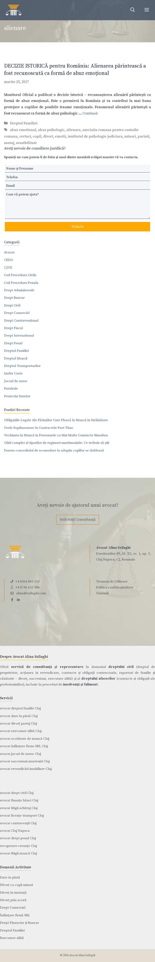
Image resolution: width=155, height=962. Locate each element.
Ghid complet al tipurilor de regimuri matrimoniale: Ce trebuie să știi (56, 443)
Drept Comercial (16, 313)
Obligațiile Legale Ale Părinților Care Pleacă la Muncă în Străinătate (56, 420)
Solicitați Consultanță (77, 519)
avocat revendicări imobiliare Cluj (26, 769)
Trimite (77, 226)
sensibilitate (26, 143)
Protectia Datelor (17, 396)
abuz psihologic (51, 130)
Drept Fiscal (13, 328)
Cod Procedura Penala (21, 283)
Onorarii (102, 593)
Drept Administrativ (19, 290)
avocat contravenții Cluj (18, 823)
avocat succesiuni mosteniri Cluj (25, 761)
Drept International (19, 335)
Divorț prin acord (13, 900)
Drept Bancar (14, 298)
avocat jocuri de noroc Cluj (20, 754)
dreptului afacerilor (98, 678)
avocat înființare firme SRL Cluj (24, 746)
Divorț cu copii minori (16, 885)
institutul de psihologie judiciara (95, 136)
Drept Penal (13, 343)
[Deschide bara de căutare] (133, 10)
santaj (9, 143)
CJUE (8, 267)
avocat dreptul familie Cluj (20, 708)
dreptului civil (121, 667)
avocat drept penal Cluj (18, 838)
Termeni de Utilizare (112, 581)
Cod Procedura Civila (20, 275)
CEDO (8, 260)
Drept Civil (12, 305)
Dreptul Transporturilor (22, 366)
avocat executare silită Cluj (21, 731)
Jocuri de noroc (16, 381)
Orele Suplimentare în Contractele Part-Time (38, 428)
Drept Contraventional (21, 320)
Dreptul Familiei (24, 123)
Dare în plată (10, 877)
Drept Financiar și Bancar (19, 923)
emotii (60, 136)
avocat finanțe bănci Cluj (19, 800)
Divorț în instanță (13, 892)
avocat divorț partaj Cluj (18, 723)
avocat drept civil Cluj (17, 793)
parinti (143, 136)
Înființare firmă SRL (15, 915)
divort (48, 136)
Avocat (9, 252)
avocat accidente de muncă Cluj (24, 738)
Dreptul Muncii (15, 358)
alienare (73, 130)
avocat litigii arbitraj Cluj (19, 808)
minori (130, 136)
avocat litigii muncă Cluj (18, 853)
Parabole (11, 388)
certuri (25, 136)
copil (37, 136)
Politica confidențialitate (114, 587)
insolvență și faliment (80, 684)
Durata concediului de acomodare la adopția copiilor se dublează (54, 450)
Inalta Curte (13, 373)
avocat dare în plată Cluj (19, 716)
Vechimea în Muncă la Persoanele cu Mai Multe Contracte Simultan (56, 435)
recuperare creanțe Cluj (18, 846)
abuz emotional (23, 130)
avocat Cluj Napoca (15, 831)
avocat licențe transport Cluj (22, 815)
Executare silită (12, 938)
